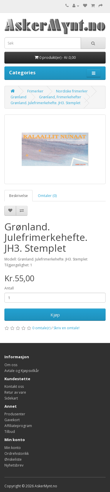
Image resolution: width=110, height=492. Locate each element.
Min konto (12, 447)
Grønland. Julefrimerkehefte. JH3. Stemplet (45, 102)
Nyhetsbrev (13, 465)
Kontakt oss (14, 386)
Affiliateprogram (18, 425)
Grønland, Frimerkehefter (60, 97)
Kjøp (55, 315)
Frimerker (35, 91)
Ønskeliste (13, 459)
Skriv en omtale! (66, 327)
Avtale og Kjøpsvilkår (21, 370)
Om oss (10, 364)
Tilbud (9, 431)
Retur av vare (15, 392)
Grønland (18, 97)
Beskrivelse (18, 195)
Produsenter (14, 414)
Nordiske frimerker (72, 91)
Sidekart (11, 398)
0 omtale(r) (41, 327)
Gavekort (12, 419)
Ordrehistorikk (16, 453)
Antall (9, 288)
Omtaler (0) (47, 195)
